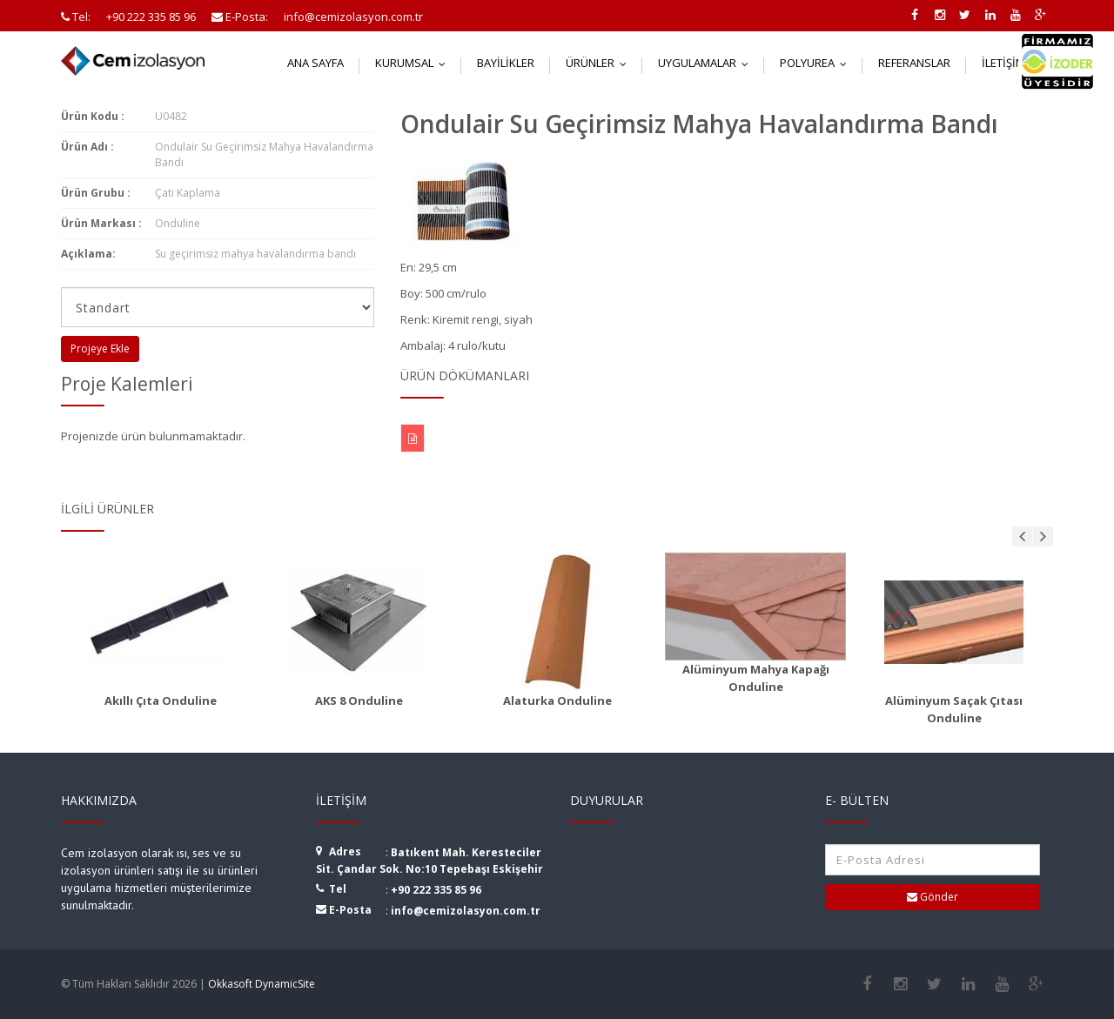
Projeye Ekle (100, 348)
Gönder (932, 896)
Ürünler (600, 62)
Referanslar (914, 62)
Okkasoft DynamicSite (261, 983)
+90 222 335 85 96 (436, 889)
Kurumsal (414, 62)
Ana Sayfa (315, 62)
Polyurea (817, 62)
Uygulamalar (707, 62)
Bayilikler (505, 62)
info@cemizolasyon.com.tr (465, 910)
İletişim (1013, 62)
